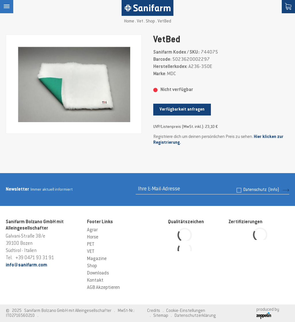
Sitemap (160, 316)
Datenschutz (261, 190)
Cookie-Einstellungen (185, 311)
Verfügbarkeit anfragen (182, 109)
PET (90, 244)
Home (129, 21)
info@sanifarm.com (26, 265)
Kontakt (95, 280)
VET (90, 251)
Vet (140, 21)
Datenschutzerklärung (195, 316)
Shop (150, 21)
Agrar (92, 230)
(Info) (273, 190)
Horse (92, 237)
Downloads (98, 273)
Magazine (97, 259)
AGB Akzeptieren (103, 287)
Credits (153, 311)
